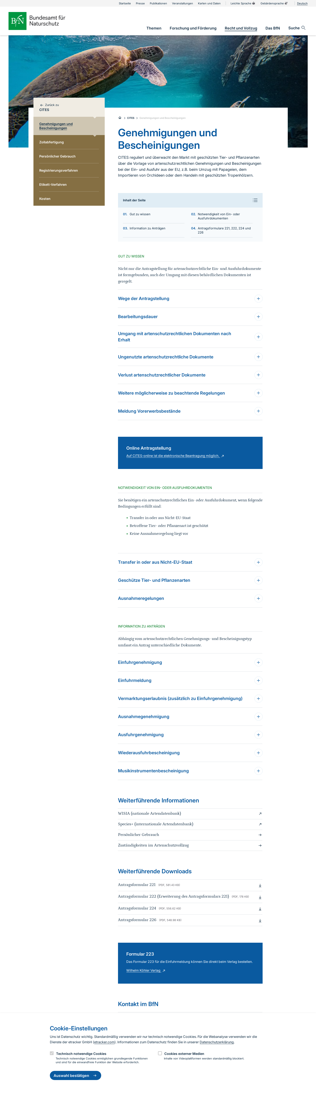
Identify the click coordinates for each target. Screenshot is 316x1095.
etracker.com (104, 1042)
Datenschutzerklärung (217, 1042)
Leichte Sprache (243, 3)
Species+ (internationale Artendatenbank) (190, 824)
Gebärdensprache (274, 3)
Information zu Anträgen (147, 228)
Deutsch (302, 3)
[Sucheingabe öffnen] (297, 28)
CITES (130, 117)
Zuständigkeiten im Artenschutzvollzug (190, 845)
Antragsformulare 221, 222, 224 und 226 (224, 230)
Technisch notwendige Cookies (81, 1054)
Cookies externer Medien (184, 1054)
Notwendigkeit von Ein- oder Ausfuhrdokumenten (219, 216)
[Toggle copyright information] (303, 39)
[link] (154, 28)
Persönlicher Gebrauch (190, 834)
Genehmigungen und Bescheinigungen (162, 117)
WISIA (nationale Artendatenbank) (190, 813)
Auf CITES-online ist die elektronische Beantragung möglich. (175, 456)
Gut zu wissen (140, 214)
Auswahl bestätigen (75, 1075)
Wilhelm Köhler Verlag (146, 970)
